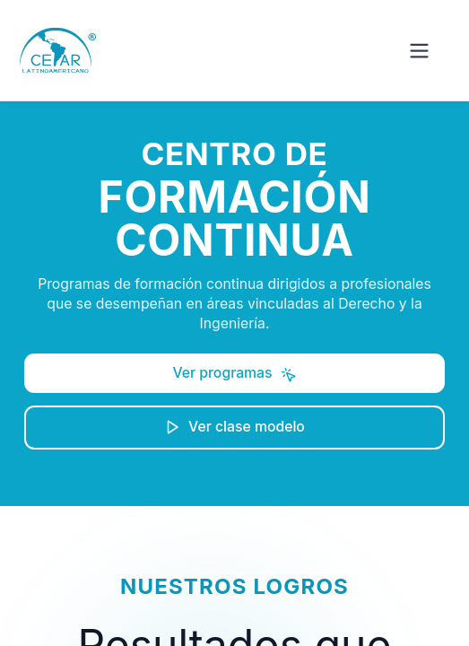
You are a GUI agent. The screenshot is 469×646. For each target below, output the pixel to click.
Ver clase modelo (234, 426)
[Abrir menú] (419, 51)
